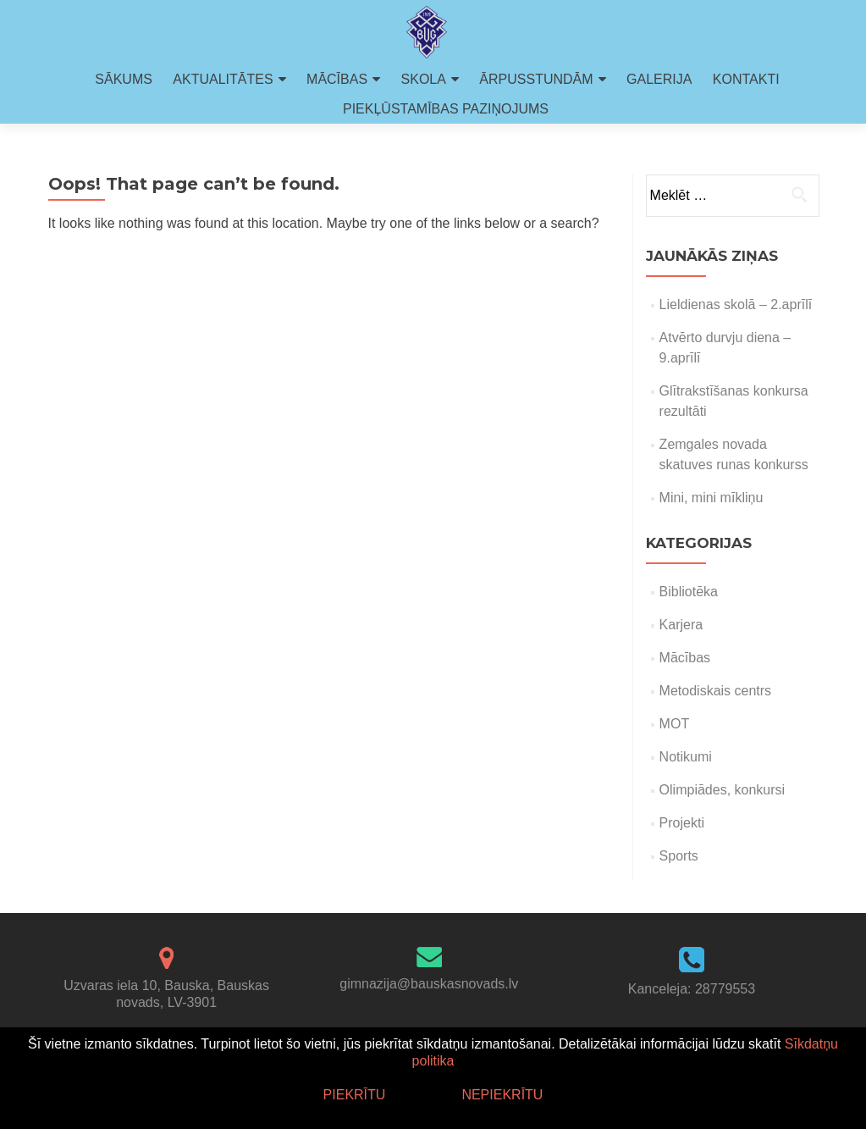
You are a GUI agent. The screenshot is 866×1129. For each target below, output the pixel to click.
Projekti (681, 823)
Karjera (681, 624)
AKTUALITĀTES (223, 79)
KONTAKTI (746, 79)
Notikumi (685, 757)
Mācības (684, 657)
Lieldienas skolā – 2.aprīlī (736, 304)
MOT (674, 724)
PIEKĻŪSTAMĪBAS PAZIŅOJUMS (446, 109)
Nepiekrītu (502, 1094)
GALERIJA (659, 79)
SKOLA (423, 79)
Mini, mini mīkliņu (711, 497)
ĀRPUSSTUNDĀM (536, 79)
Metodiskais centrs (715, 690)
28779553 (725, 989)
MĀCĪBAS (336, 79)
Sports (678, 856)
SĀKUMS (123, 79)
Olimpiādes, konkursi (722, 790)
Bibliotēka (688, 591)
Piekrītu (354, 1094)
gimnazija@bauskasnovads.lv (428, 984)
